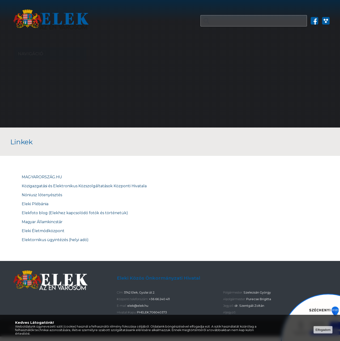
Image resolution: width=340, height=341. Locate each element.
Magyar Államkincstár (42, 222)
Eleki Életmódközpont (43, 231)
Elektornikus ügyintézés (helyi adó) (55, 240)
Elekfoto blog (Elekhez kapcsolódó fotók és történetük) (75, 213)
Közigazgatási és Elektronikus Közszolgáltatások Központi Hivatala (85, 186)
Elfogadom (323, 330)
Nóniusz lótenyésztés (42, 195)
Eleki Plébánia (35, 204)
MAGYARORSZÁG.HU (42, 177)
